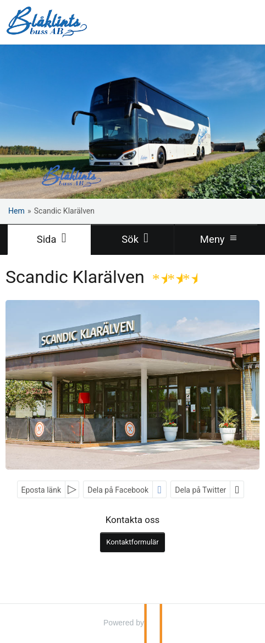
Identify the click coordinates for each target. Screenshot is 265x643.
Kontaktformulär (132, 542)
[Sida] (49, 239)
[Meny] (216, 239)
